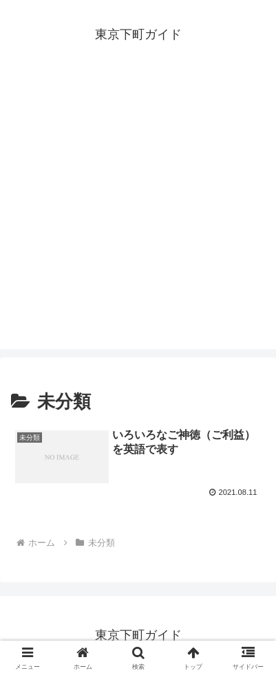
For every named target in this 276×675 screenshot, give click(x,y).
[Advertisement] (138, 211)
